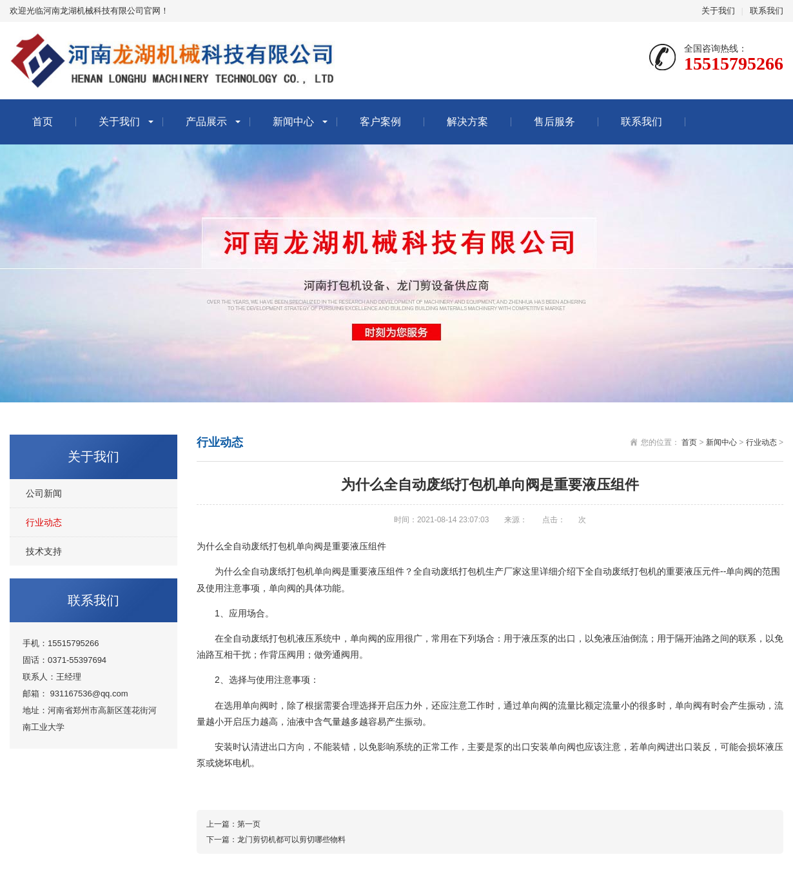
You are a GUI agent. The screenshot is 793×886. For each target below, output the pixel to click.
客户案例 (380, 121)
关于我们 (718, 10)
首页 (42, 121)
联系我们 (766, 10)
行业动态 (44, 522)
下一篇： (221, 839)
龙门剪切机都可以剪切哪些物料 (291, 839)
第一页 (248, 824)
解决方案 (467, 121)
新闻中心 (293, 121)
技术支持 (44, 551)
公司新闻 (44, 493)
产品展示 (206, 121)
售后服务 (554, 121)
